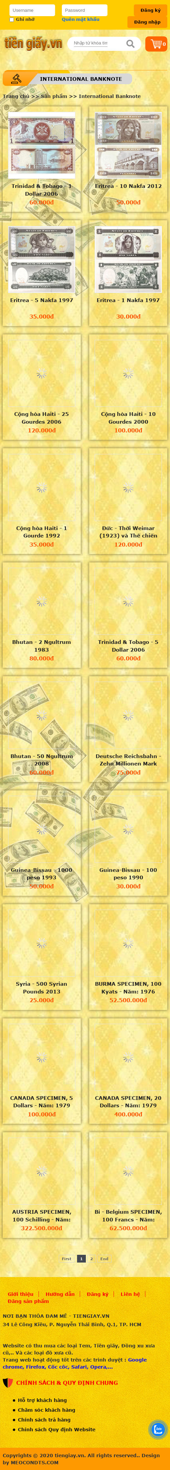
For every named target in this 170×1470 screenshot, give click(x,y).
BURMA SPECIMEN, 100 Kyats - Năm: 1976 (128, 987)
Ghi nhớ (21, 19)
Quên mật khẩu (80, 19)
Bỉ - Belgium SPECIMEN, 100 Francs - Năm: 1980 (128, 1216)
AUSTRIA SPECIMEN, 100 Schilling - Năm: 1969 (41, 1216)
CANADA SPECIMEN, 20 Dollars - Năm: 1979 (128, 1102)
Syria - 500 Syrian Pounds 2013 (41, 987)
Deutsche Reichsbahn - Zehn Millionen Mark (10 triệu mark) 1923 (128, 760)
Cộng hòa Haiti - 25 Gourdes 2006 (41, 418)
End (104, 1258)
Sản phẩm (54, 96)
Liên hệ (130, 1294)
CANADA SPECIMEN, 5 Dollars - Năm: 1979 (41, 1102)
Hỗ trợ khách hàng (42, 1400)
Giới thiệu (20, 1294)
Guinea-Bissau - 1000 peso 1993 (41, 874)
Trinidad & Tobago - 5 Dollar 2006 (128, 646)
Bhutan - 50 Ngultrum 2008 (41, 760)
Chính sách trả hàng (44, 1420)
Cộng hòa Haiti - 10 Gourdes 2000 (128, 418)
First (66, 1258)
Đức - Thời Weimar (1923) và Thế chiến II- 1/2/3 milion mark (128, 532)
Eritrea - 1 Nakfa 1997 (128, 300)
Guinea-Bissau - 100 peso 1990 (128, 874)
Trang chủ (16, 96)
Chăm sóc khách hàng (46, 1410)
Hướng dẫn (60, 1294)
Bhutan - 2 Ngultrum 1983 (41, 646)
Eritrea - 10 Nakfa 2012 (128, 186)
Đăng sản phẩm (28, 1301)
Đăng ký (151, 10)
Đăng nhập (147, 22)
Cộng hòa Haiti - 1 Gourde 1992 (41, 532)
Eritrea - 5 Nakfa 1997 (41, 300)
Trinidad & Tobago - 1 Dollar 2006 (41, 190)
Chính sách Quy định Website (56, 1429)
